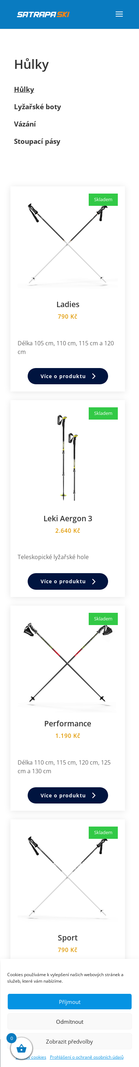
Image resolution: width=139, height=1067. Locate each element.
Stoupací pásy (37, 141)
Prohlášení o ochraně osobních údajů (87, 1057)
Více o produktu (63, 376)
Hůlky (24, 89)
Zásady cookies (31, 1057)
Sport (68, 938)
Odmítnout (69, 1021)
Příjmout (69, 1001)
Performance (67, 723)
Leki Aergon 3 (67, 518)
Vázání (25, 124)
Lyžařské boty (37, 106)
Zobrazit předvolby (69, 1041)
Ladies (67, 304)
